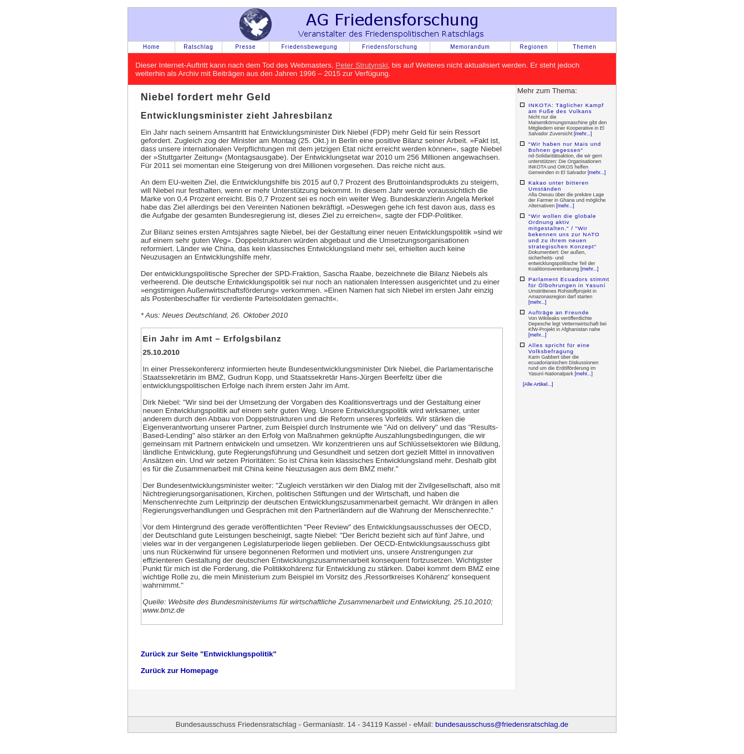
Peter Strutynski (361, 65)
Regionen (534, 47)
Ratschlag (198, 47)
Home (151, 47)
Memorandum (470, 47)
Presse (245, 47)
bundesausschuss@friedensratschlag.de (501, 724)
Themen (585, 47)
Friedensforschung (389, 47)
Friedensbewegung (309, 47)
